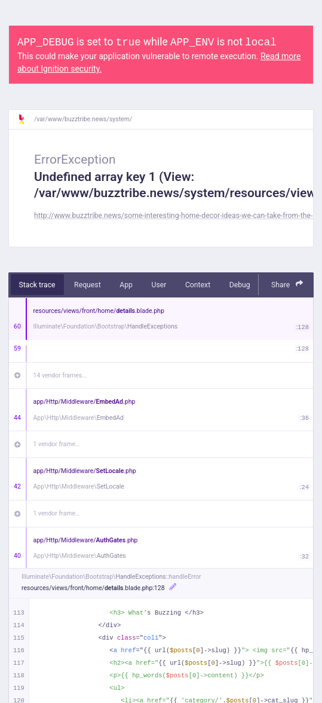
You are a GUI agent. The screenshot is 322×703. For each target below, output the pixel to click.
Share (287, 284)
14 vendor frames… (60, 375)
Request (87, 285)
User (158, 285)
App (126, 285)
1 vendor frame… (56, 444)
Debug (239, 285)
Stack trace (37, 285)
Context (197, 285)
